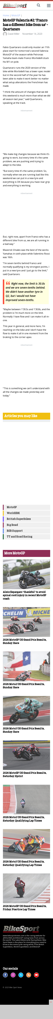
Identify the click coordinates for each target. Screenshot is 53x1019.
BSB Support (15, 531)
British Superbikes (19, 519)
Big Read (12, 525)
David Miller (14, 33)
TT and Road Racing (19, 536)
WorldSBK (13, 513)
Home (6, 15)
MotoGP (15, 15)
